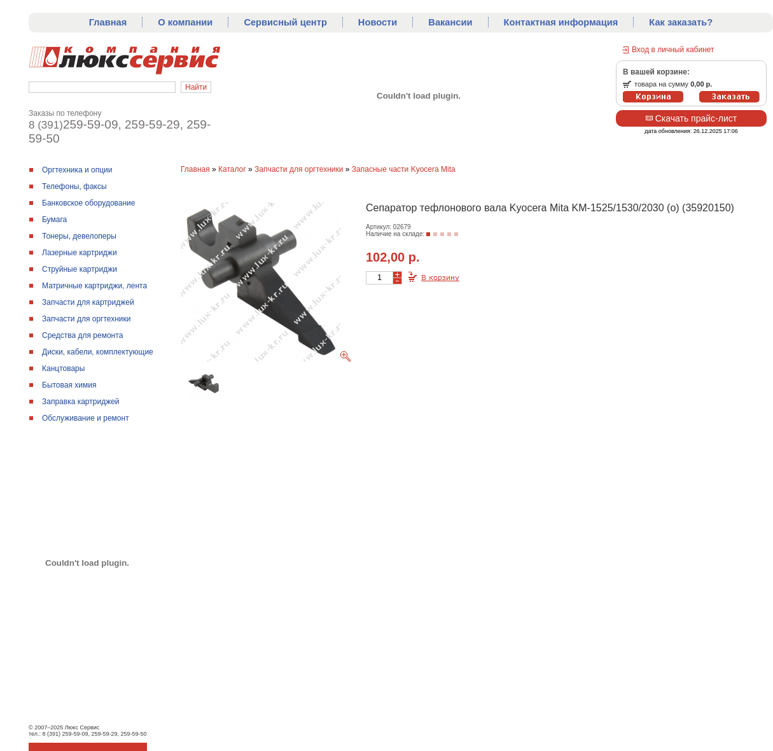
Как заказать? (681, 22)
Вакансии (450, 22)
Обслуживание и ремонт (85, 418)
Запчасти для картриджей (88, 302)
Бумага (54, 219)
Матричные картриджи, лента (94, 285)
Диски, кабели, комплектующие (97, 351)
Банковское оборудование (89, 203)
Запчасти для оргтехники (86, 318)
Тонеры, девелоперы (79, 236)
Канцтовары (63, 368)
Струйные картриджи (79, 269)
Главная (108, 22)
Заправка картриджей (81, 401)
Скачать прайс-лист (691, 118)
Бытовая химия (69, 385)
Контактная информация (561, 22)
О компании (185, 22)
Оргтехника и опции (77, 169)
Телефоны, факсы (74, 186)
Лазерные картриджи (79, 252)
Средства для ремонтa (82, 335)
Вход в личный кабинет (673, 49)
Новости (377, 22)
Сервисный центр (285, 22)
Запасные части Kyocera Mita (404, 169)
